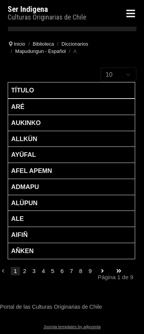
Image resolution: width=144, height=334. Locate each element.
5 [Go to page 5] (52, 271)
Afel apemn (31, 170)
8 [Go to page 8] (80, 271)
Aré (18, 106)
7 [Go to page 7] (71, 271)
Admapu (25, 186)
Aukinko (26, 122)
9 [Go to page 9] (89, 271)
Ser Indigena (28, 9)
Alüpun (24, 202)
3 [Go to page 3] (33, 271)
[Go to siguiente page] (102, 271)
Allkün (24, 138)
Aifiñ (19, 234)
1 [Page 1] (15, 271)
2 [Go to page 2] (24, 271)
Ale (17, 218)
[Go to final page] (118, 271)
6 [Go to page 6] (61, 271)
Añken (22, 250)
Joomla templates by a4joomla (72, 326)
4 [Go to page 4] (43, 271)
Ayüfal (23, 154)
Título (22, 90)
